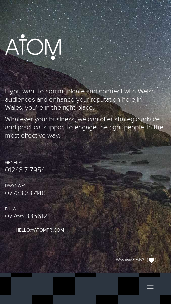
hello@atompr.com (40, 230)
